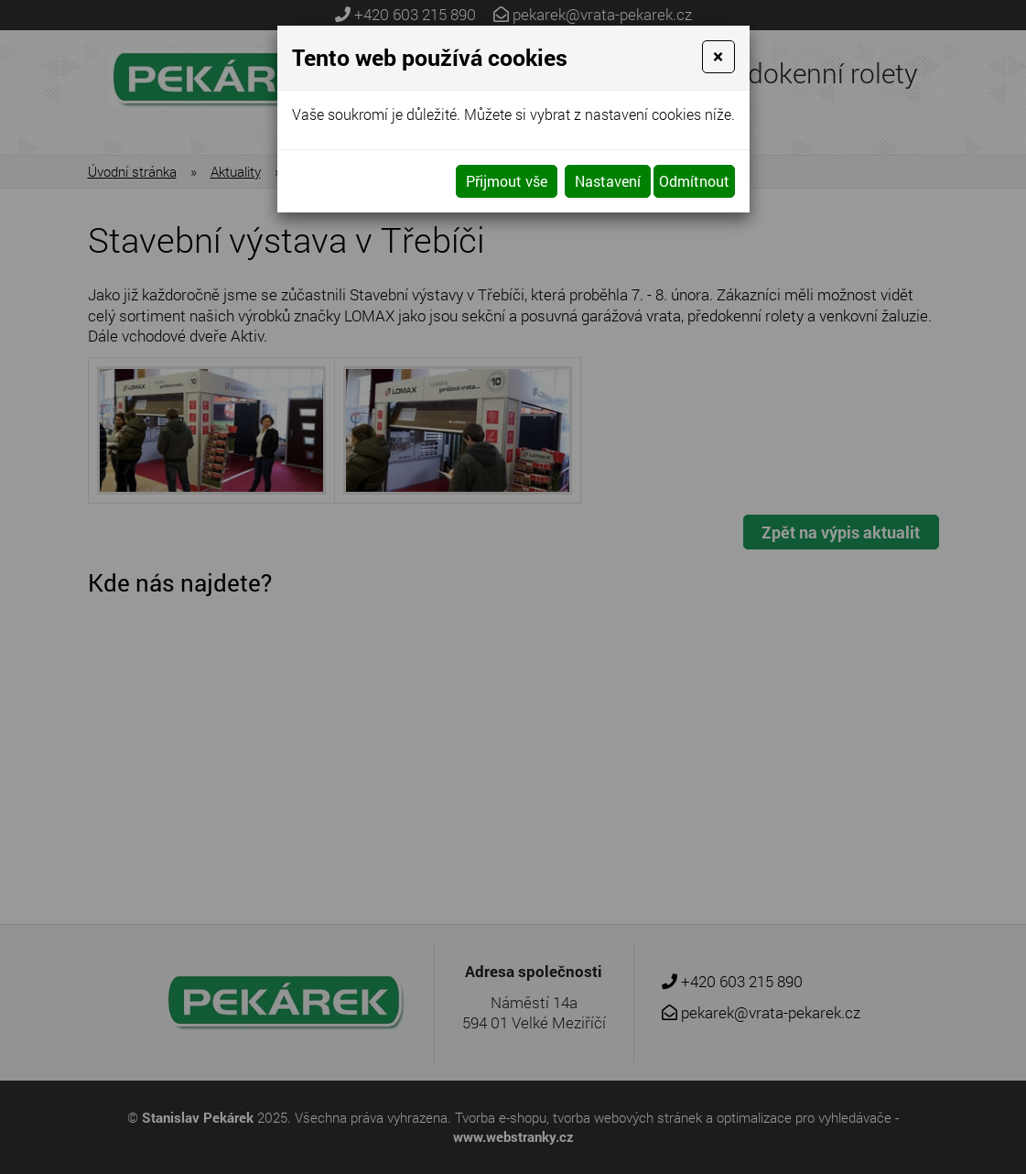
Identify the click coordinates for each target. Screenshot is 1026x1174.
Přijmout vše (506, 180)
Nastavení (608, 180)
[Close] (718, 56)
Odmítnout (694, 180)
